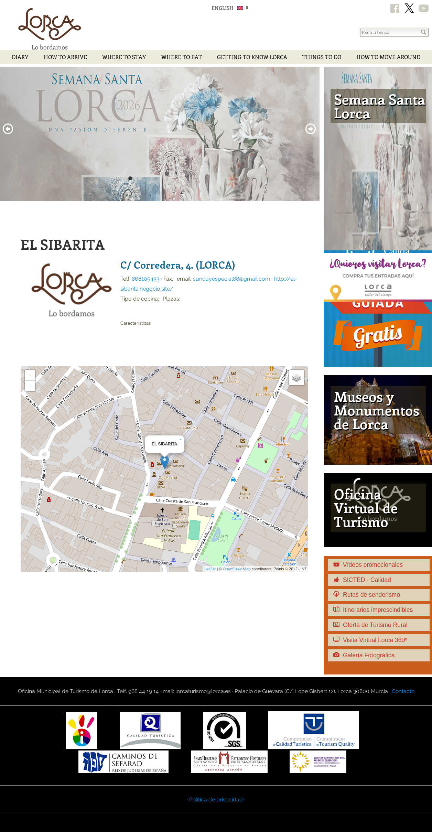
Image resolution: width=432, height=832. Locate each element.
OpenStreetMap (237, 569)
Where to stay (124, 57)
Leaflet (210, 569)
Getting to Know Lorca (252, 57)
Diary (20, 57)
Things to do (321, 57)
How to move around (388, 57)
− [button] (30, 385)
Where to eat (181, 57)
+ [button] (30, 375)
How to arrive (65, 57)
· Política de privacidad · (216, 799)
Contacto (403, 691)
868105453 (146, 278)
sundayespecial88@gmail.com (231, 278)
